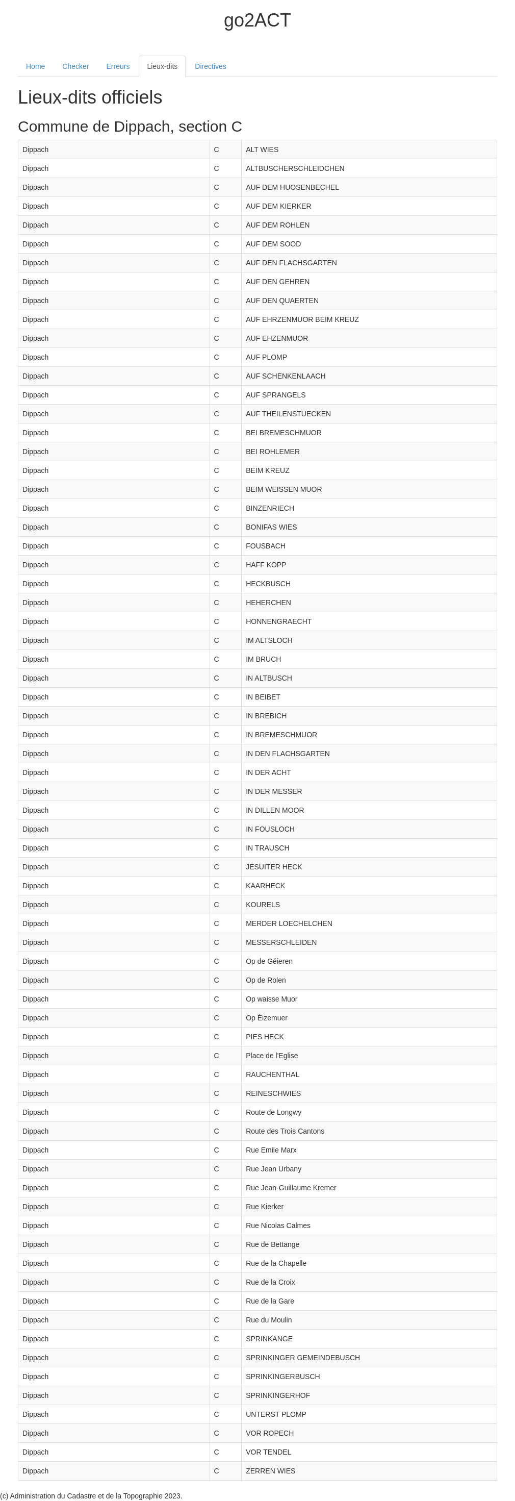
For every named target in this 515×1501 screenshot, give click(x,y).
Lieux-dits (162, 66)
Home (35, 66)
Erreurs (118, 66)
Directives (210, 66)
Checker (75, 66)
